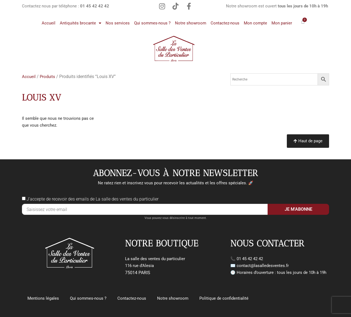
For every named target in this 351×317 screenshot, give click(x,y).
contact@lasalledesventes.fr (263, 265)
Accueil (48, 23)
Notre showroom (190, 23)
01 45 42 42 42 (250, 258)
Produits (47, 76)
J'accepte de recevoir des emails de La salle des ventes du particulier (92, 199)
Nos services (118, 23)
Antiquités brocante (80, 23)
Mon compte (255, 23)
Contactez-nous (225, 23)
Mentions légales (43, 298)
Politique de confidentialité (223, 298)
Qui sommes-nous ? (152, 23)
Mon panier (281, 23)
